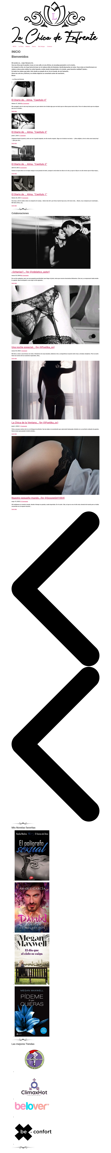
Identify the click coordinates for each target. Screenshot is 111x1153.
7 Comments (24, 198)
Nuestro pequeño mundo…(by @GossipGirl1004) (38, 497)
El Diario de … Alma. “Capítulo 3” (29, 132)
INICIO (14, 46)
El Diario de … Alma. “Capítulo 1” (29, 194)
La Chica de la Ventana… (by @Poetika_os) (35, 422)
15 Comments (24, 501)
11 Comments (23, 426)
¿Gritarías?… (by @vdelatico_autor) (31, 271)
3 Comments (23, 167)
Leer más (14, 111)
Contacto (49, 46)
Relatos (28, 46)
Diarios (34, 46)
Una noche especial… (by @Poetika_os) (33, 347)
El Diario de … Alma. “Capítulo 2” (29, 164)
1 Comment (22, 135)
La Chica (21, 46)
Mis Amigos (41, 46)
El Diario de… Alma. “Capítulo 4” (29, 99)
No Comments (25, 103)
